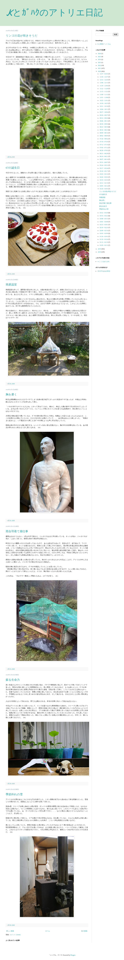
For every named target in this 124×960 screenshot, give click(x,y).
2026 (99, 53)
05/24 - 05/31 (104, 165)
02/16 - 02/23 (104, 227)
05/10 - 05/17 (104, 171)
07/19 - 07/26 (104, 142)
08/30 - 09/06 (104, 124)
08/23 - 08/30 (104, 127)
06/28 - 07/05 (104, 150)
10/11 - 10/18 (104, 106)
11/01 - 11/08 (104, 97)
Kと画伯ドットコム (104, 44)
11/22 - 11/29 (104, 88)
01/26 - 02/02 (104, 236)
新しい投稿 (10, 931)
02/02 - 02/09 (104, 233)
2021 (99, 68)
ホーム (47, 931)
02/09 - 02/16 (104, 230)
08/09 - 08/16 (104, 133)
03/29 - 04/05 (104, 189)
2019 (99, 249)
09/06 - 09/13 (104, 121)
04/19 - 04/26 (104, 180)
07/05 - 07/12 (104, 147)
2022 (99, 65)
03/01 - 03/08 (104, 222)
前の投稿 (84, 931)
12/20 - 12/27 (104, 77)
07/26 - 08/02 (104, 139)
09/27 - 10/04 (104, 112)
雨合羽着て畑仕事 (17, 531)
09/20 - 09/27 (104, 115)
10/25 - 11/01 (104, 100)
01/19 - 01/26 (104, 239)
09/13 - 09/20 (104, 118)
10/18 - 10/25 (104, 103)
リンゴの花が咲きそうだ (21, 35)
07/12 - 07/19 (104, 145)
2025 (99, 56)
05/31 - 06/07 (104, 162)
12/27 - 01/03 (104, 74)
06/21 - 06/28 (104, 153)
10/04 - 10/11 (104, 109)
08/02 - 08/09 (104, 136)
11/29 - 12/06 (104, 86)
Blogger (72, 955)
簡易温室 (11, 284)
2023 (99, 62)
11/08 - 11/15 (104, 94)
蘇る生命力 (13, 679)
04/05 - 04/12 (104, 186)
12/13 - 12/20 (104, 80)
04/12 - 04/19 (104, 183)
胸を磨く (11, 394)
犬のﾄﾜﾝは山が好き (103, 271)
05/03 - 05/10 (104, 174)
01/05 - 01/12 (104, 245)
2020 (99, 71)
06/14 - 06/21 (104, 156)
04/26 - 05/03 (104, 177)
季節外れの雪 (14, 794)
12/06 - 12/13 (104, 83)
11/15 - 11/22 (104, 91)
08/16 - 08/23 (104, 130)
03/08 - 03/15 (104, 219)
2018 (99, 252)
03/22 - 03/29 (104, 213)
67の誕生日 (13, 167)
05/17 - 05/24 (104, 168)
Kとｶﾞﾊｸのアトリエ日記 (54, 13)
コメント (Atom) (14, 935)
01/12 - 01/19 (104, 242)
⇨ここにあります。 (104, 261)
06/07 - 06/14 (104, 159)
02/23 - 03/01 (104, 224)
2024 (99, 59)
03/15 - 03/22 (104, 216)
